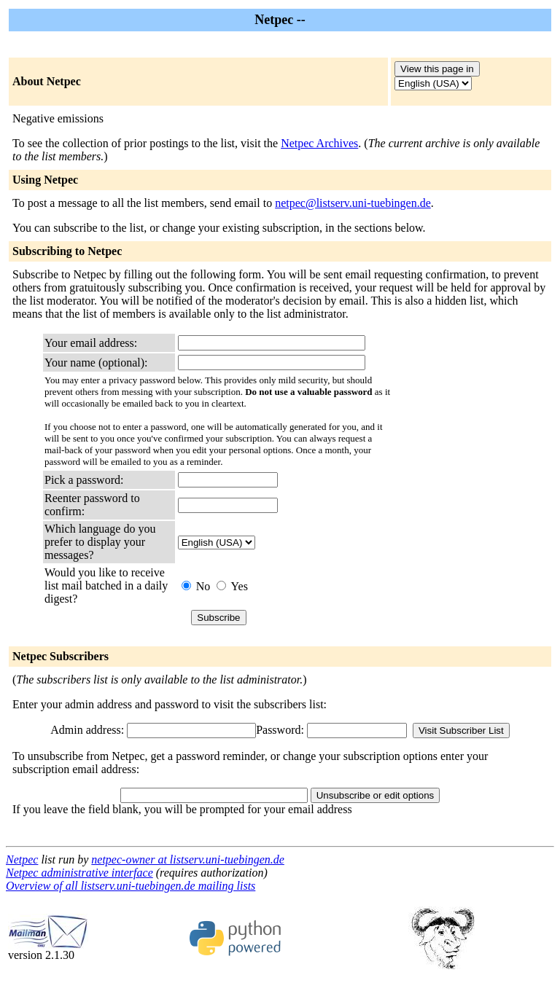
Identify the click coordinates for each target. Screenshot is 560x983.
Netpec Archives (319, 143)
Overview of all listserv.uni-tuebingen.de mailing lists (130, 886)
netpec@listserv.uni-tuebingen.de (353, 203)
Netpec (22, 859)
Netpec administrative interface (79, 872)
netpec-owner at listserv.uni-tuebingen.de (187, 859)
